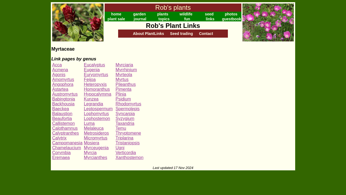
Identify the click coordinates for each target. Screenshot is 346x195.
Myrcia (90, 152)
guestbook (231, 19)
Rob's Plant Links (173, 25)
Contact (206, 33)
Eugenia (92, 69)
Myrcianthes (95, 157)
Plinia (120, 94)
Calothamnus (65, 128)
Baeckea (60, 108)
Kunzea (91, 99)
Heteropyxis (95, 84)
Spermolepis (127, 108)
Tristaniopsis (127, 143)
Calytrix (59, 138)
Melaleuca (94, 128)
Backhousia (63, 104)
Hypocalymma (97, 94)
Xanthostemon (129, 157)
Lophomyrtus (96, 113)
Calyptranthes (65, 133)
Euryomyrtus (96, 74)
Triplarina (124, 138)
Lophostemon (97, 118)
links (210, 19)
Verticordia (125, 152)
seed (209, 14)
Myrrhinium (126, 69)
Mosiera (91, 143)
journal (140, 19)
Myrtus (121, 79)
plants (162, 14)
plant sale (116, 19)
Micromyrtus (95, 138)
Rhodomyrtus (128, 104)
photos (231, 14)
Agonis (58, 74)
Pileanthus (125, 84)
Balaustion (62, 113)
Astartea (60, 89)
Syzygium (124, 118)
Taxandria (124, 123)
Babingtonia (63, 99)
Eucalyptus (94, 65)
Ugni (119, 147)
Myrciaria (124, 65)
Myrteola (123, 74)
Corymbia (61, 152)
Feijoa (90, 79)
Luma (89, 123)
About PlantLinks (148, 33)
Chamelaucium (66, 147)
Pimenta (123, 89)
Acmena (60, 69)
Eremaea (61, 157)
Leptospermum (98, 108)
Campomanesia (67, 143)
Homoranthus (97, 89)
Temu (120, 128)
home (116, 14)
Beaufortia (62, 118)
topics (163, 19)
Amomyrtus (63, 79)
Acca (57, 65)
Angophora (62, 84)
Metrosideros (96, 133)
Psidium (123, 99)
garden (139, 14)
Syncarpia (125, 113)
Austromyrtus (65, 94)
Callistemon (63, 123)
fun (187, 19)
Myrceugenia (96, 147)
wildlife (185, 14)
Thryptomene (128, 133)
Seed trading (181, 33)
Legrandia (93, 104)
